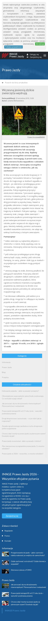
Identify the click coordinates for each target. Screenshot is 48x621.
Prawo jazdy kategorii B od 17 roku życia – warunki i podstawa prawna (22, 412)
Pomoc (7, 536)
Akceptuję (40, 44)
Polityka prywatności (13, 47)
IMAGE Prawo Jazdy (15, 610)
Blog (4, 372)
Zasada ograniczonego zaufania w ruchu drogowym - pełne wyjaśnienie (22, 427)
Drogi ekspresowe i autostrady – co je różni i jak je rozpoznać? (21, 419)
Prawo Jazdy (7, 367)
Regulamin (8, 531)
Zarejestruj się (36, 57)
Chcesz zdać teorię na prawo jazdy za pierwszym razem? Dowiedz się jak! (24, 434)
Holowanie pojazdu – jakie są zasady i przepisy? (20, 391)
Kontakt (7, 541)
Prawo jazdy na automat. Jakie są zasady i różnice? (21, 441)
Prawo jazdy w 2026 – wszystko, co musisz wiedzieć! (22, 454)
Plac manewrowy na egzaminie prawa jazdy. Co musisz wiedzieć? (23, 447)
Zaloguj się (34, 54)
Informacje (6, 362)
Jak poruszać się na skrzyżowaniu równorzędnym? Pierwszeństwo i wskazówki (21, 404)
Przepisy (5, 377)
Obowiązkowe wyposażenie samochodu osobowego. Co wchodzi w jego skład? (23, 397)
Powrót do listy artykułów (15, 82)
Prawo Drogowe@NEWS (36, 137)
